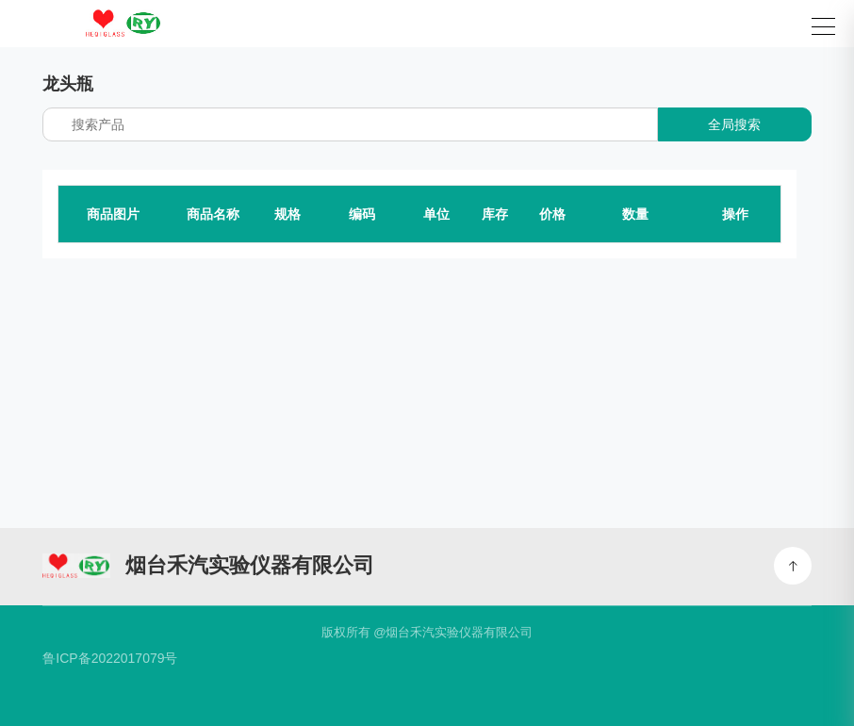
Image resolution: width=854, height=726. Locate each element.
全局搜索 (734, 124)
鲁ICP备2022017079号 (109, 658)
